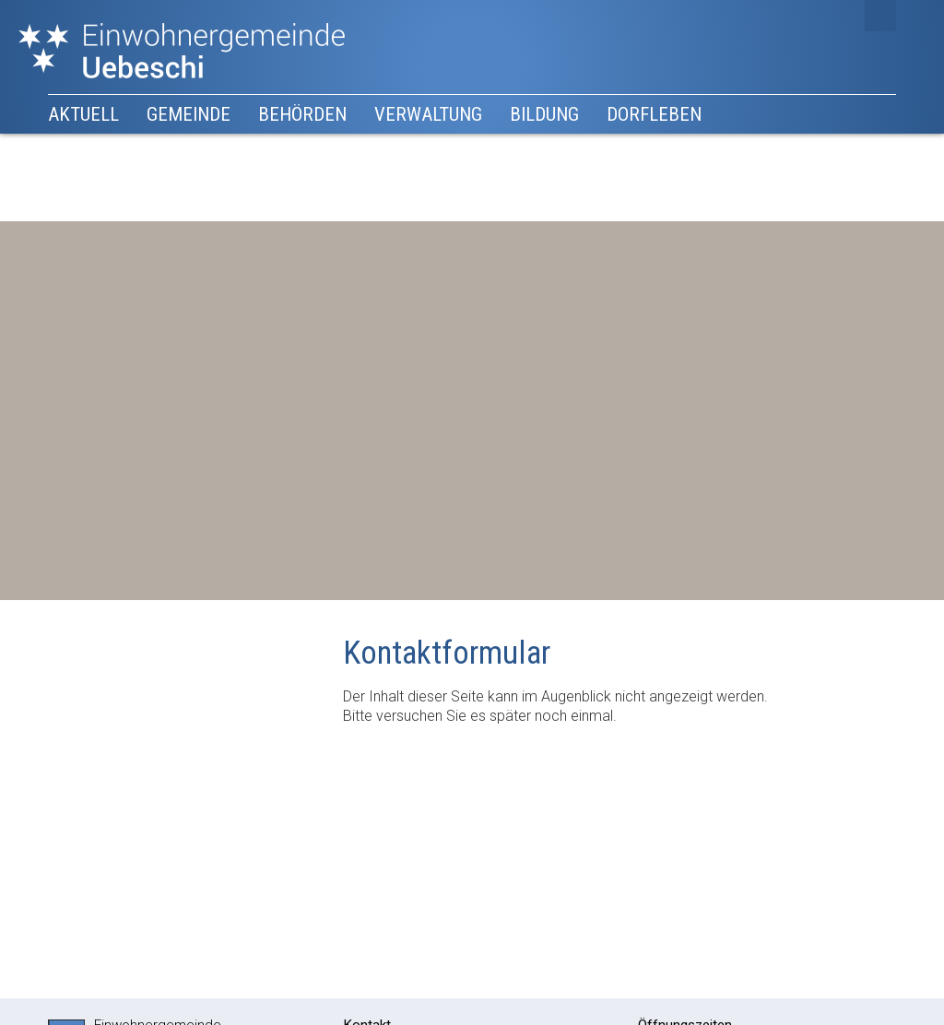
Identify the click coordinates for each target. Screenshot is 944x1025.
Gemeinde (188, 114)
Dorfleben (654, 114)
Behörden (302, 114)
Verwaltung (428, 114)
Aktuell (83, 114)
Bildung (544, 114)
